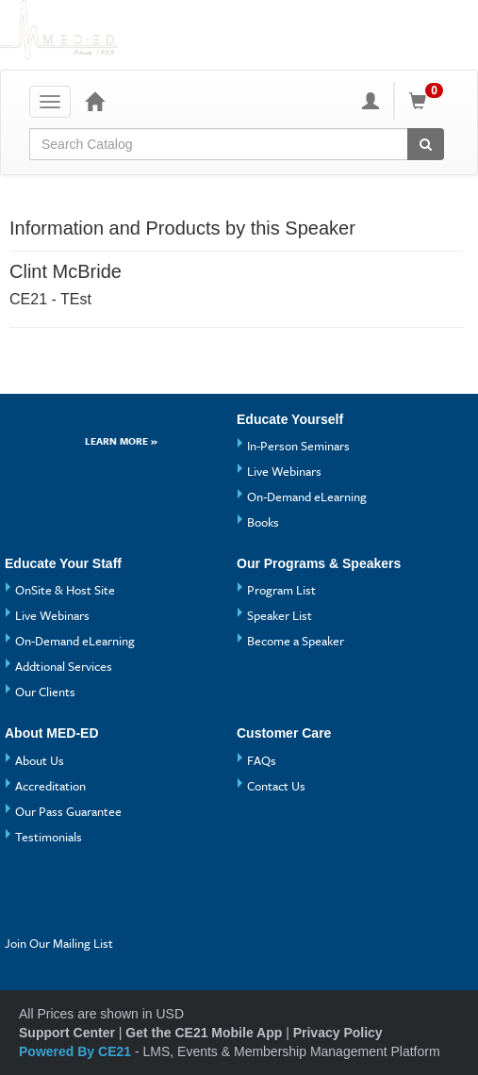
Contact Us (276, 785)
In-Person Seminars (298, 445)
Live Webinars (284, 471)
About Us (39, 760)
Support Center (67, 1032)
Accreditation (50, 785)
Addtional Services (63, 666)
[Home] (94, 100)
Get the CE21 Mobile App (203, 1032)
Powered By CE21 (77, 1051)
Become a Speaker (295, 640)
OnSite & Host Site (65, 589)
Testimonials (48, 836)
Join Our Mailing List (59, 943)
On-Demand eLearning (307, 496)
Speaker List (279, 615)
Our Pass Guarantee (68, 811)
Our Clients (45, 691)
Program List (281, 589)
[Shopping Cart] (429, 100)
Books (263, 522)
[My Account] (370, 100)
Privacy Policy (338, 1032)
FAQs (261, 760)
